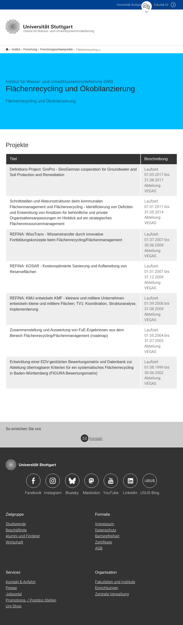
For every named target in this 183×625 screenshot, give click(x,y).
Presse (11, 584)
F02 (161, 4)
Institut (13, 47)
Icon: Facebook (33, 478)
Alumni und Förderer (23, 532)
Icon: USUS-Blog (149, 478)
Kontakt (91, 435)
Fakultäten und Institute (115, 578)
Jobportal (14, 590)
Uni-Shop (13, 602)
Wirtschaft (14, 538)
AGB (98, 544)
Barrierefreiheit (107, 532)
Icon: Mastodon (91, 478)
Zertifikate (103, 538)
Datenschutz (105, 526)
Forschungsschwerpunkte (54, 47)
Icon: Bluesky (72, 478)
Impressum (104, 520)
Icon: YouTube (111, 478)
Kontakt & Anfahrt (21, 578)
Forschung (27, 47)
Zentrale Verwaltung (112, 590)
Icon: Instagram (53, 478)
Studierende (16, 520)
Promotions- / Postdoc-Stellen (31, 596)
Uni (129, 4)
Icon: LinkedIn (130, 478)
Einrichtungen (106, 584)
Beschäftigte (16, 526)
